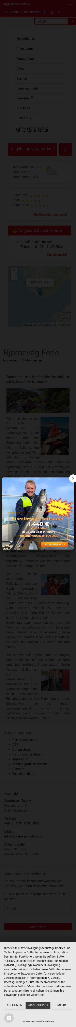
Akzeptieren (38, 1005)
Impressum (27, 1021)
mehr (61, 1005)
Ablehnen (14, 1005)
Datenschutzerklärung (44, 1021)
